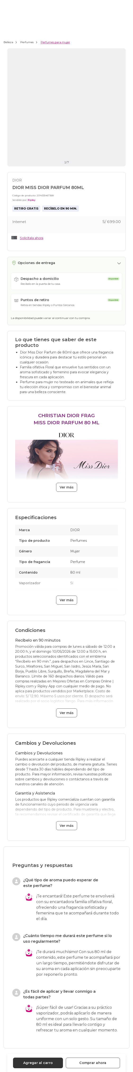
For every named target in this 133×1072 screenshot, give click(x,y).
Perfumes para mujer (55, 42)
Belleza (8, 42)
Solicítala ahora (31, 238)
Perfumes (27, 42)
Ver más (67, 487)
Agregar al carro (38, 1063)
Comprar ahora (92, 1063)
